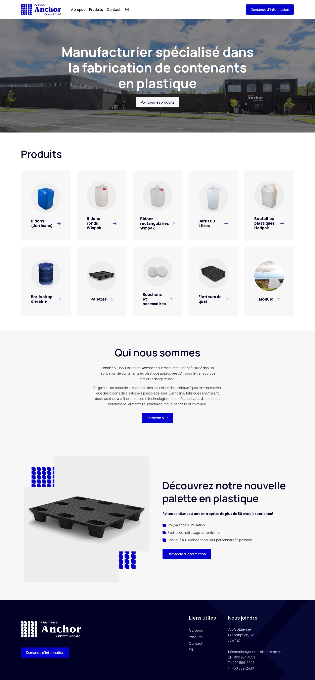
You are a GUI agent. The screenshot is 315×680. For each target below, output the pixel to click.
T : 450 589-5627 (241, 662)
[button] (270, 9)
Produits (96, 9)
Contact (114, 9)
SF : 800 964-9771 (241, 657)
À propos (78, 9)
